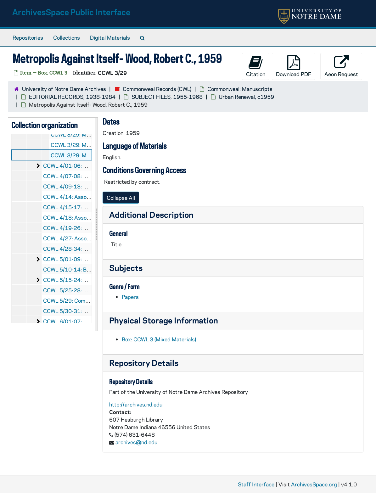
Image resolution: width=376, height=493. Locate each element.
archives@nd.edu (136, 442)
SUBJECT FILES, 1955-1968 (167, 96)
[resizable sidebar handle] (96, 224)
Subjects (126, 267)
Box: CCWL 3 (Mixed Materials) (159, 339)
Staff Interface (256, 484)
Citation (255, 66)
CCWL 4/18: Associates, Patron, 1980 (89, 217)
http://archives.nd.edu (135, 404)
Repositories (28, 37)
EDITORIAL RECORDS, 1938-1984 (72, 96)
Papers (130, 296)
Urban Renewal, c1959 (246, 96)
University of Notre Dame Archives (64, 88)
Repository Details (143, 362)
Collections (66, 37)
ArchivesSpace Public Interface (71, 12)
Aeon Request (341, 66)
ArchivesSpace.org (314, 484)
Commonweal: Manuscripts (239, 88)
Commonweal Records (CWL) (157, 88)
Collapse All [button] (121, 197)
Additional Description (151, 214)
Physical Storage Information (163, 320)
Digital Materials (110, 37)
